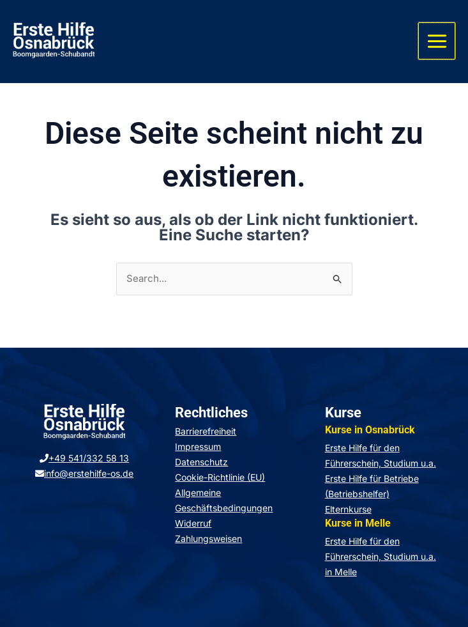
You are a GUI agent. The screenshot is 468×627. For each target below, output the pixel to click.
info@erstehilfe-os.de (84, 473)
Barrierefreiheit (205, 431)
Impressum (198, 446)
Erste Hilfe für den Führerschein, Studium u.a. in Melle (380, 556)
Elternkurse (348, 509)
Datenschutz (201, 461)
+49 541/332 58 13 (84, 458)
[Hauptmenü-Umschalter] (437, 41)
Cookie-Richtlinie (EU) (220, 477)
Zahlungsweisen (208, 538)
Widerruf (193, 523)
